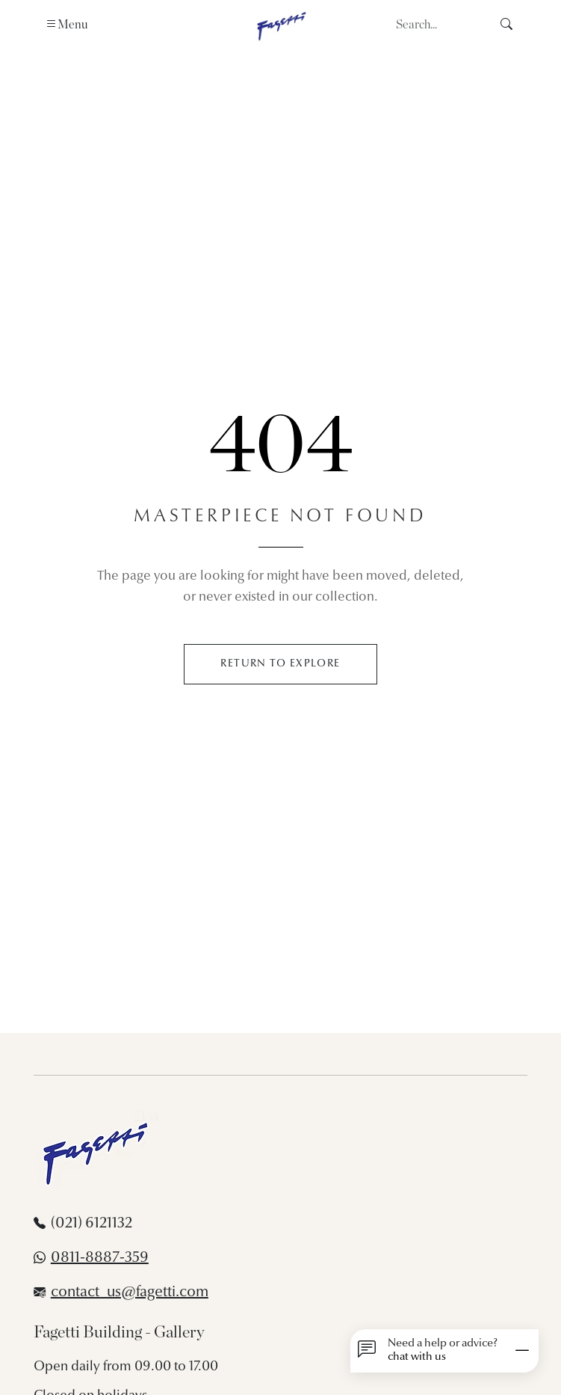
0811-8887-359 (100, 1258)
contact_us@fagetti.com (129, 1292)
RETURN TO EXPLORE (280, 663)
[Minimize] (522, 1351)
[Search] (439, 24)
